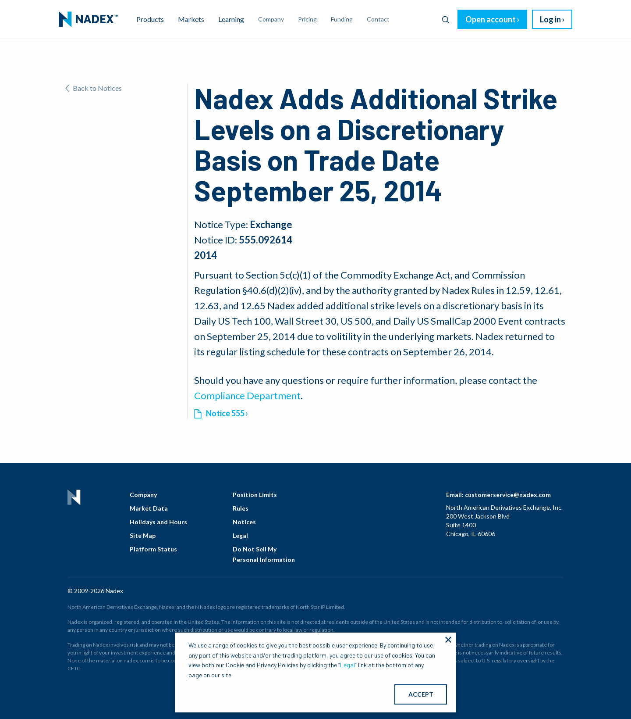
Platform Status (153, 549)
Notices (244, 522)
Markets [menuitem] (191, 19)
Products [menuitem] (150, 19)
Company (143, 494)
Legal (240, 535)
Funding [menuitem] (342, 19)
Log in (550, 19)
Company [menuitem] (271, 19)
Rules (240, 508)
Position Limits (255, 494)
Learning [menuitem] (231, 19)
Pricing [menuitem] (307, 19)
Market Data (149, 508)
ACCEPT (420, 694)
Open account (490, 19)
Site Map (143, 535)
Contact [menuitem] (378, 19)
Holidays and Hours (158, 522)
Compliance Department (247, 395)
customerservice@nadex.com (508, 494)
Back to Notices (93, 88)
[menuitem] (88, 19)
